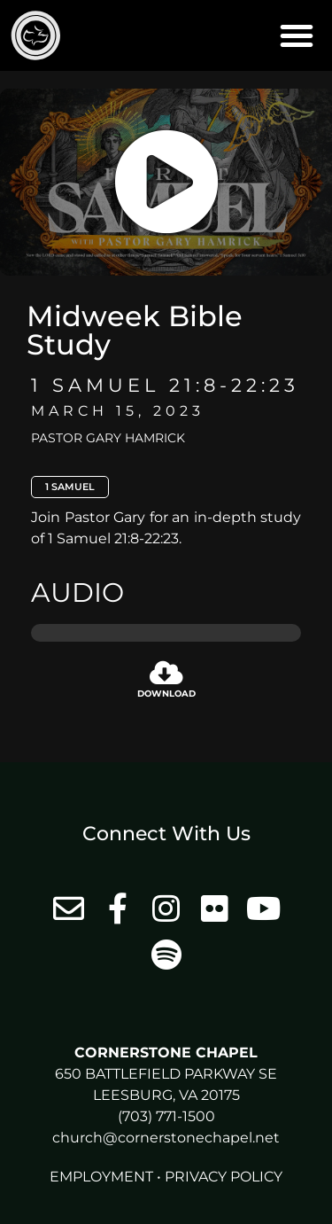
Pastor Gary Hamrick (108, 438)
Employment (101, 1176)
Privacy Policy (223, 1176)
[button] (296, 35)
